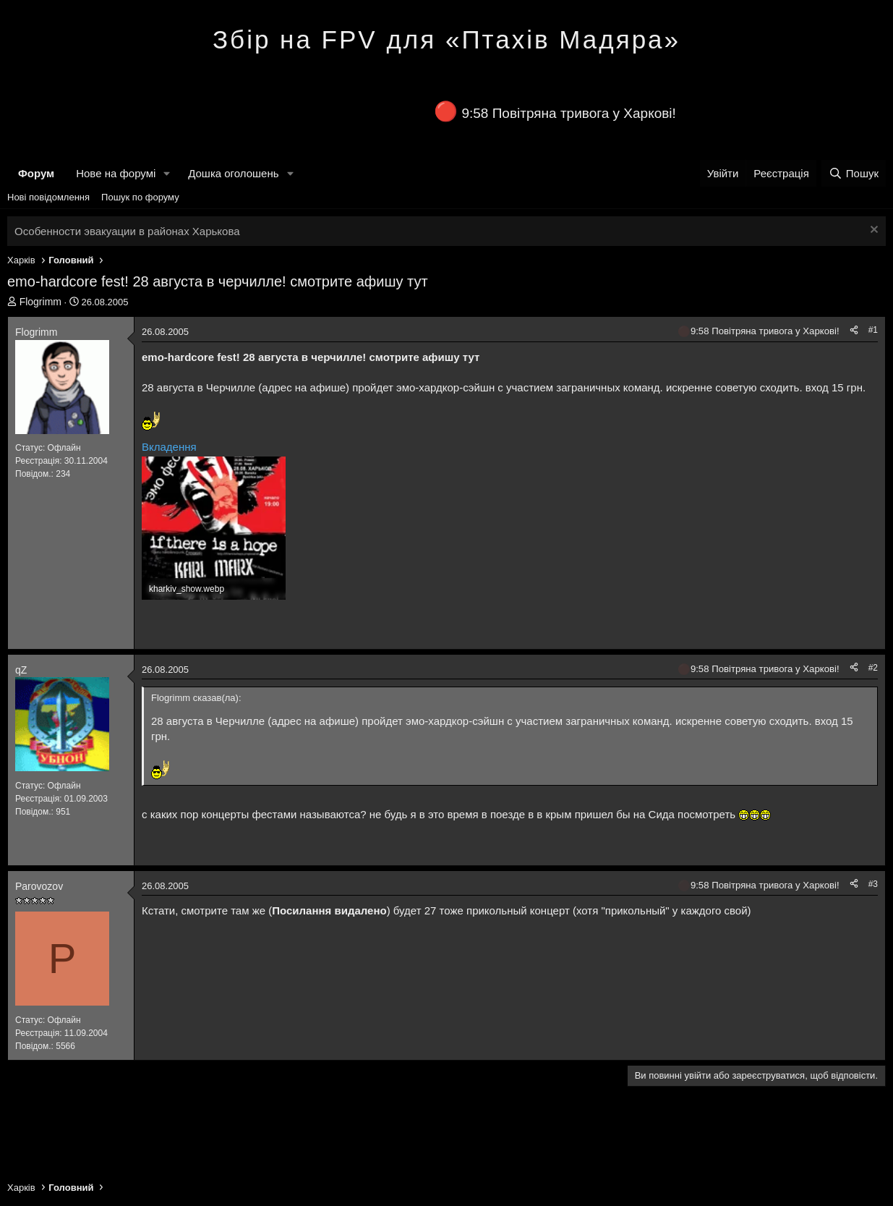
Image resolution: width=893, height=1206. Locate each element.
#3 (873, 884)
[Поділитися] (854, 330)
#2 (873, 668)
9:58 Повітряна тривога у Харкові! (568, 113)
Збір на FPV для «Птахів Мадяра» (446, 39)
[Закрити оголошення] (872, 231)
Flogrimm (40, 301)
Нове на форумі (115, 173)
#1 (873, 330)
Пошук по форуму (140, 197)
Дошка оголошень (233, 173)
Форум (36, 173)
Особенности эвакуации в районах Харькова (127, 231)
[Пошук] (853, 173)
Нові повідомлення (48, 197)
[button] (167, 173)
